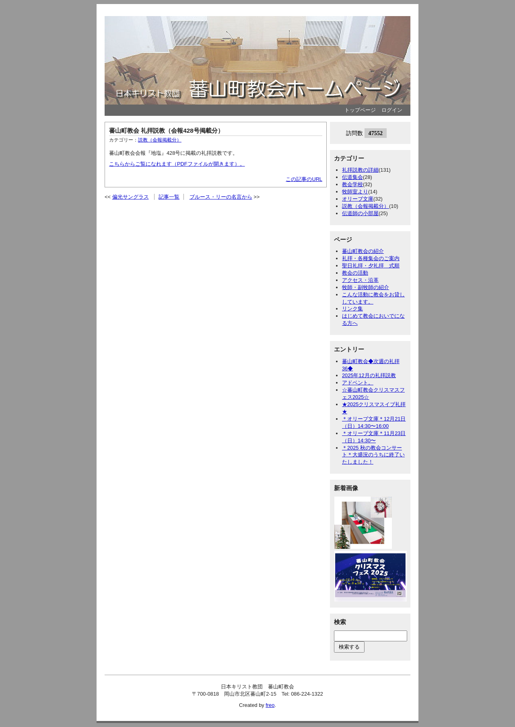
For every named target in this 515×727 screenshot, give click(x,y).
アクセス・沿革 (360, 280)
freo (270, 705)
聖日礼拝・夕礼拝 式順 (371, 266)
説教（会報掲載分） (159, 140)
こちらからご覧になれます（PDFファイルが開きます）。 (177, 164)
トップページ (360, 110)
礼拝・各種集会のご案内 (371, 258)
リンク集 (352, 309)
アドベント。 (357, 383)
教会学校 (352, 184)
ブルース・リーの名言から (221, 197)
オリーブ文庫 (357, 199)
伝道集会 (352, 177)
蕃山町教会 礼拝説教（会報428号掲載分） (166, 130)
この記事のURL (304, 179)
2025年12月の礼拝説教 (369, 375)
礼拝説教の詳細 (360, 170)
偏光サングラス (130, 197)
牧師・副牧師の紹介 (365, 287)
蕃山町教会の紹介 (363, 251)
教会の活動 (355, 273)
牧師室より (355, 192)
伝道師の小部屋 (360, 213)
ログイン (391, 110)
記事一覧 (169, 197)
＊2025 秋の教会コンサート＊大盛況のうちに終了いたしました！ (373, 455)
